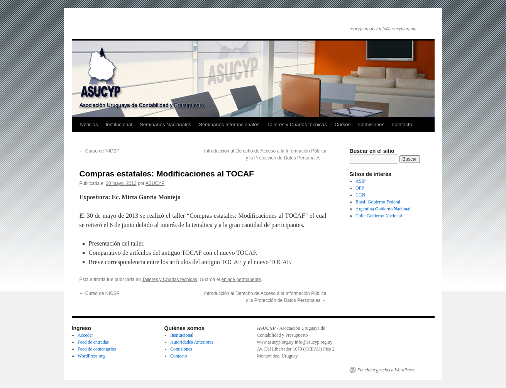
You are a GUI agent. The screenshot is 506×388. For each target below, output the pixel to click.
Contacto (402, 124)
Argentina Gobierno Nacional (382, 209)
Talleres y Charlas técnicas (297, 124)
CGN (360, 195)
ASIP (360, 181)
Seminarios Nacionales (165, 124)
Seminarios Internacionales (229, 124)
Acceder (85, 335)
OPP (359, 188)
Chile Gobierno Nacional (378, 216)
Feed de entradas (93, 342)
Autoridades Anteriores (191, 342)
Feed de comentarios (97, 349)
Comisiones (371, 124)
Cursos (342, 124)
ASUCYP (155, 183)
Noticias (89, 124)
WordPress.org (91, 356)
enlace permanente (241, 279)
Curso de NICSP (100, 151)
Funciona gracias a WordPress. (386, 370)
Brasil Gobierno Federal (377, 202)
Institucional (119, 124)
